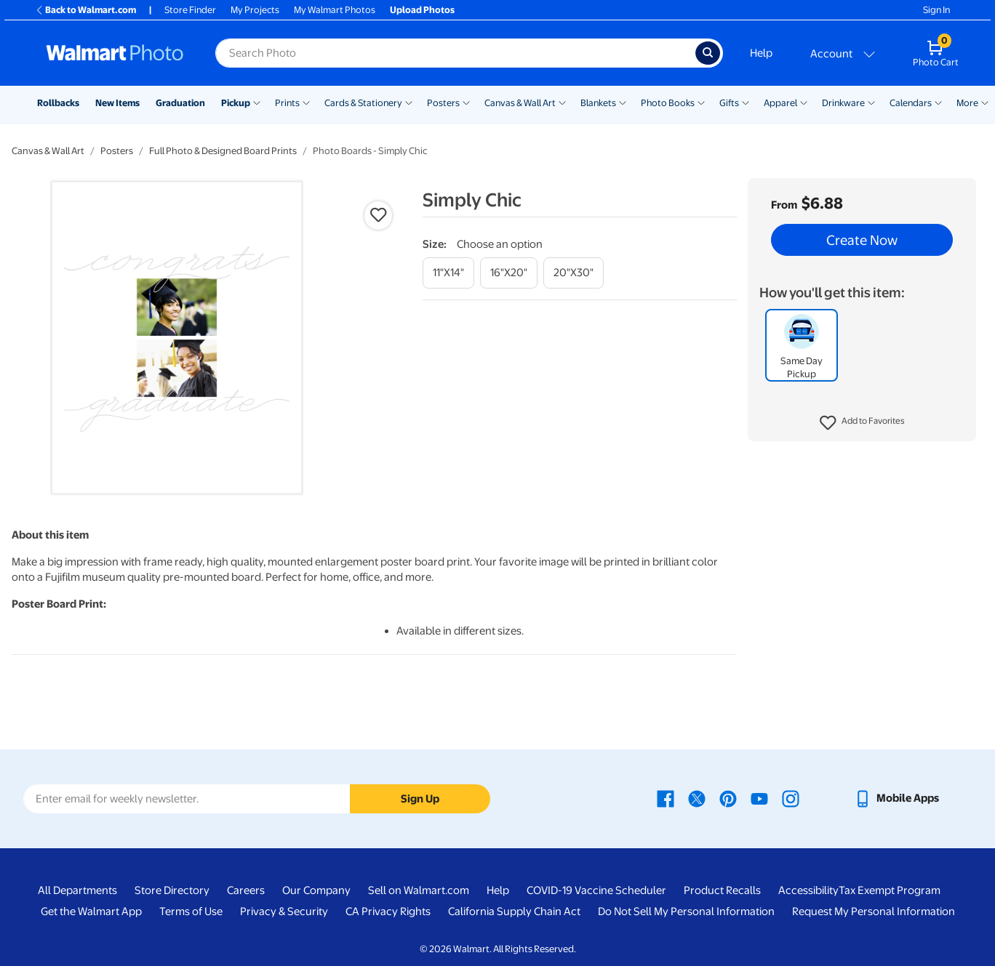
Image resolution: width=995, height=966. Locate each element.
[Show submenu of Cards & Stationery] (408, 101)
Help (761, 53)
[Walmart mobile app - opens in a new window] (896, 798)
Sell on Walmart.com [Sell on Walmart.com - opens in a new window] (418, 890)
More (967, 102)
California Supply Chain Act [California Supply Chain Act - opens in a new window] (514, 911)
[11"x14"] (448, 273)
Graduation (180, 102)
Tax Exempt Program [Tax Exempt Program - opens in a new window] (889, 890)
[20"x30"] (573, 273)
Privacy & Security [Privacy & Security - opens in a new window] (284, 911)
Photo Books (668, 102)
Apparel (780, 102)
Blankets (598, 102)
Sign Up (420, 798)
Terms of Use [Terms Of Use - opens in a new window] (191, 911)
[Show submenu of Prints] (306, 101)
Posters (443, 102)
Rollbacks (58, 102)
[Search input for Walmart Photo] (455, 53)
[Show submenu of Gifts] (745, 101)
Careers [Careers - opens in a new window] (246, 890)
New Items (117, 102)
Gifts (729, 102)
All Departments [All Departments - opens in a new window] (77, 890)
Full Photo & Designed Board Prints (223, 150)
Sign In (936, 9)
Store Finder (190, 9)
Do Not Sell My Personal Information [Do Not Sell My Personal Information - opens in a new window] (686, 911)
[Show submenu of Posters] (466, 101)
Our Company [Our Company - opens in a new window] (316, 890)
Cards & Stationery (363, 102)
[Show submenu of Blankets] (622, 101)
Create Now (862, 240)
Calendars (911, 102)
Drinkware (843, 102)
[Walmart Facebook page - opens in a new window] (665, 798)
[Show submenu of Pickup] (256, 101)
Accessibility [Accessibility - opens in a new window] (808, 890)
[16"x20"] (509, 273)
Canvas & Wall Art (520, 102)
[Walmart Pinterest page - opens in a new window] (728, 798)
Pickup (235, 102)
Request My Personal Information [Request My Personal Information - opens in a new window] (873, 911)
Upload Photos (422, 9)
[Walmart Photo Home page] (115, 53)
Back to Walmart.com (85, 9)
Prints (287, 102)
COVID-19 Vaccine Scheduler (596, 890)
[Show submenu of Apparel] (803, 101)
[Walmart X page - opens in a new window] (697, 798)
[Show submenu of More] (984, 101)
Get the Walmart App (91, 911)
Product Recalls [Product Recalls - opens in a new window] (722, 890)
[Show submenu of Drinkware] (871, 101)
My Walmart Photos (334, 9)
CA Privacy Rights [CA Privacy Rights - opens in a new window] (388, 911)
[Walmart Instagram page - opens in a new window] (790, 798)
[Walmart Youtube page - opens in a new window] (759, 798)
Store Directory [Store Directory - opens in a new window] (172, 890)
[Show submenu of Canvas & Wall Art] (562, 101)
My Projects (255, 9)
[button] (862, 423)
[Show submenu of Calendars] (938, 101)
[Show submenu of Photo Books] (701, 101)
